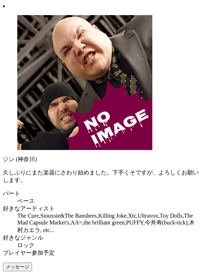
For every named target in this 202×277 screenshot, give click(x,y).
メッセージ (17, 266)
